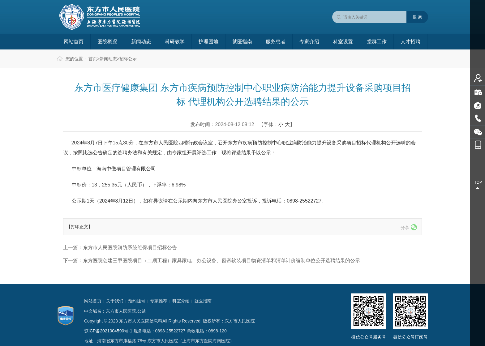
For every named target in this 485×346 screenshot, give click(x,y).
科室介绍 (181, 300)
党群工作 (377, 41)
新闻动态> (109, 58)
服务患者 (275, 41)
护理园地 (208, 41)
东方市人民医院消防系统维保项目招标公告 (130, 247)
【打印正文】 (79, 226)
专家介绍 (309, 41)
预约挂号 (136, 300)
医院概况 (107, 41)
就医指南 (242, 41)
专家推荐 (158, 300)
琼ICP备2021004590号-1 (108, 330)
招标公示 (128, 58)
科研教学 (175, 41)
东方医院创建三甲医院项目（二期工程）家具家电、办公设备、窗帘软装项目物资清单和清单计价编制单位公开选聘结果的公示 (221, 260)
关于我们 (114, 300)
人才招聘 (410, 41)
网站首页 (74, 41)
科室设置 (343, 41)
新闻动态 (141, 41)
